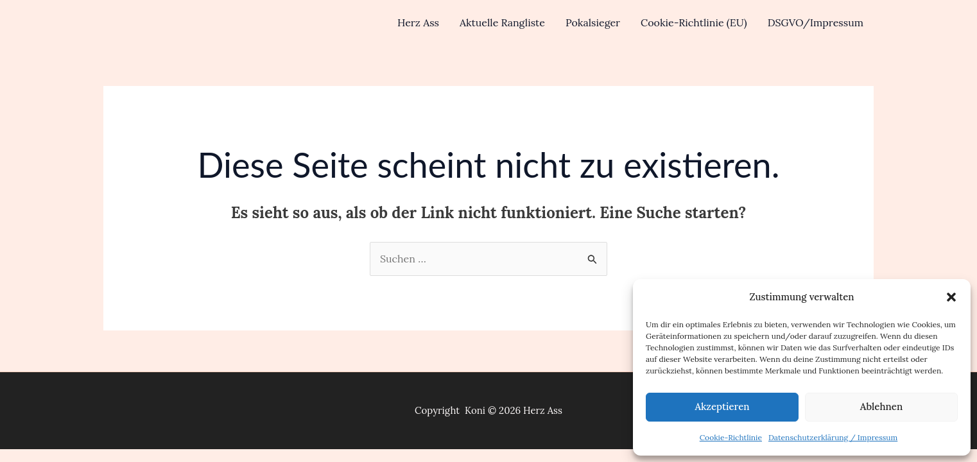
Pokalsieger (593, 22)
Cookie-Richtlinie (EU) (694, 22)
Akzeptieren (722, 406)
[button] (951, 297)
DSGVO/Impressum (815, 22)
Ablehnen (881, 406)
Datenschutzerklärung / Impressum (832, 437)
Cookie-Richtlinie (731, 437)
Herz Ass (418, 22)
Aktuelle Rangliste (502, 22)
